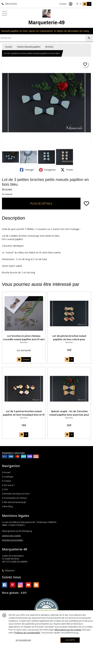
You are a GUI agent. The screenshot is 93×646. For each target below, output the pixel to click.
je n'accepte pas (23, 640)
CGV (5, 489)
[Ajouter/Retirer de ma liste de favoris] (86, 203)
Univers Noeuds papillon (28, 46)
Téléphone (8, 570)
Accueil (8, 46)
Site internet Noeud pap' (14, 502)
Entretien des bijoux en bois (16, 493)
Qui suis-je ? (8, 485)
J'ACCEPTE (70, 640)
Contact (62, 3)
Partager (27, 170)
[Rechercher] (89, 38)
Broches (49, 46)
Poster (67, 170)
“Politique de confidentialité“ (27, 632)
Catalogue (7, 476)
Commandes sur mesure (14, 498)
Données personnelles (12, 540)
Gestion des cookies (11, 535)
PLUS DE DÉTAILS (41, 203)
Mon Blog (7, 506)
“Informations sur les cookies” (68, 629)
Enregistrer (47, 170)
